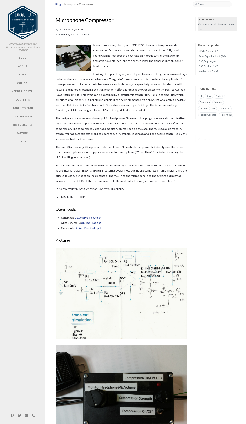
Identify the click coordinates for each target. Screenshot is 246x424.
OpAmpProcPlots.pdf (88, 228)
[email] (26, 415)
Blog (58, 4)
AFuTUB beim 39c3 (208, 51)
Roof (209, 96)
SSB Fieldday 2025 (208, 66)
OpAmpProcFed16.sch (88, 217)
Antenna (218, 102)
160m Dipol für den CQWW (212, 56)
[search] (213, 4)
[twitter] (19, 415)
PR (213, 108)
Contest (219, 96)
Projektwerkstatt (208, 114)
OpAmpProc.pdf (91, 223)
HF (201, 96)
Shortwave (224, 108)
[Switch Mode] (12, 415)
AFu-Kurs (204, 108)
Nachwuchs (226, 114)
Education (205, 102)
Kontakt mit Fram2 (208, 71)
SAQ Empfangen (207, 61)
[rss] (33, 415)
